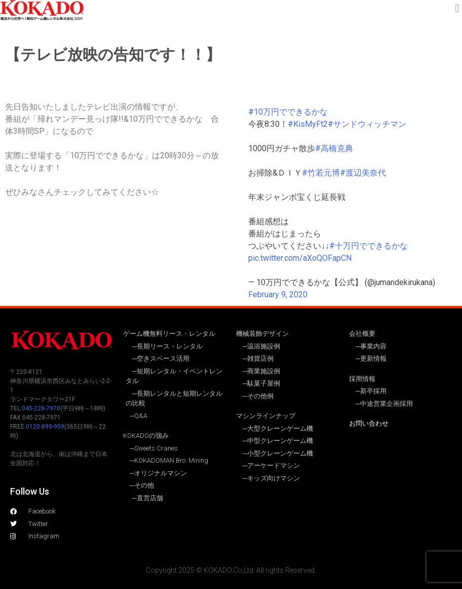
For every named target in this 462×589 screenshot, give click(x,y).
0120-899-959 (45, 426)
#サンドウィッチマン (367, 124)
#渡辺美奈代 (363, 173)
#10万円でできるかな (288, 112)
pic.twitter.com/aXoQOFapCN (300, 258)
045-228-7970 (41, 408)
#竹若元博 (321, 173)
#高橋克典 (334, 148)
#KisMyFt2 (308, 124)
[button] (457, 8)
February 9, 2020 (277, 294)
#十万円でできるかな (368, 246)
